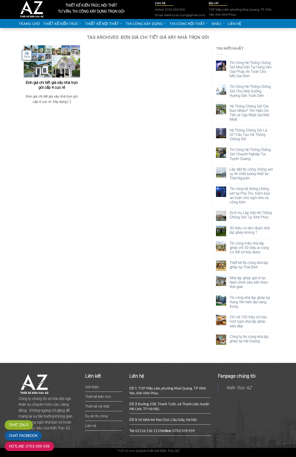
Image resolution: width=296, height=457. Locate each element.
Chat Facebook (23, 436)
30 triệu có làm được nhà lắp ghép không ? (250, 230)
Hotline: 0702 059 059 (29, 446)
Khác (218, 23)
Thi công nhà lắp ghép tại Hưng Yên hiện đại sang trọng (250, 302)
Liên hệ (234, 23)
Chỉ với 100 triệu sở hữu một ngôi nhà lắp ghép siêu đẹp (248, 321)
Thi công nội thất (188, 23)
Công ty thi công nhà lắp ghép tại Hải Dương (249, 338)
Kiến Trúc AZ (239, 387)
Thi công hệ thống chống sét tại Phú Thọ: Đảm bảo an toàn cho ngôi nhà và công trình (250, 195)
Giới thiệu (92, 387)
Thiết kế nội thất (103, 23)
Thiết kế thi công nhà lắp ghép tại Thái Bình (249, 265)
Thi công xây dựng (146, 23)
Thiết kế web (126, 451)
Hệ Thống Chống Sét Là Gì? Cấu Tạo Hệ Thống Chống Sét (248, 134)
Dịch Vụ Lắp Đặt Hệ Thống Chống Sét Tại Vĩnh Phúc (251, 215)
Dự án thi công (96, 416)
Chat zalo (18, 425)
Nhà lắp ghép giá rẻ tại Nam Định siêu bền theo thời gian (249, 282)
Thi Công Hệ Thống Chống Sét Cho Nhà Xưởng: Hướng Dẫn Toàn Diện (250, 91)
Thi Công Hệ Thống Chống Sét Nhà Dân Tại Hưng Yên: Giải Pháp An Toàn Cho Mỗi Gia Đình (251, 69)
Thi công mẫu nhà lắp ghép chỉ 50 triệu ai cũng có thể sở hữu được (249, 247)
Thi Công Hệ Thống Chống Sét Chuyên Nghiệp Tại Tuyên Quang (250, 154)
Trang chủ (29, 23)
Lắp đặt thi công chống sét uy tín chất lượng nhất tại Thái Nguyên (251, 173)
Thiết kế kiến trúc (62, 23)
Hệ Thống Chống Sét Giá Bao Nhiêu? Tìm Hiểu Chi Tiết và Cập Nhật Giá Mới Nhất (249, 113)
